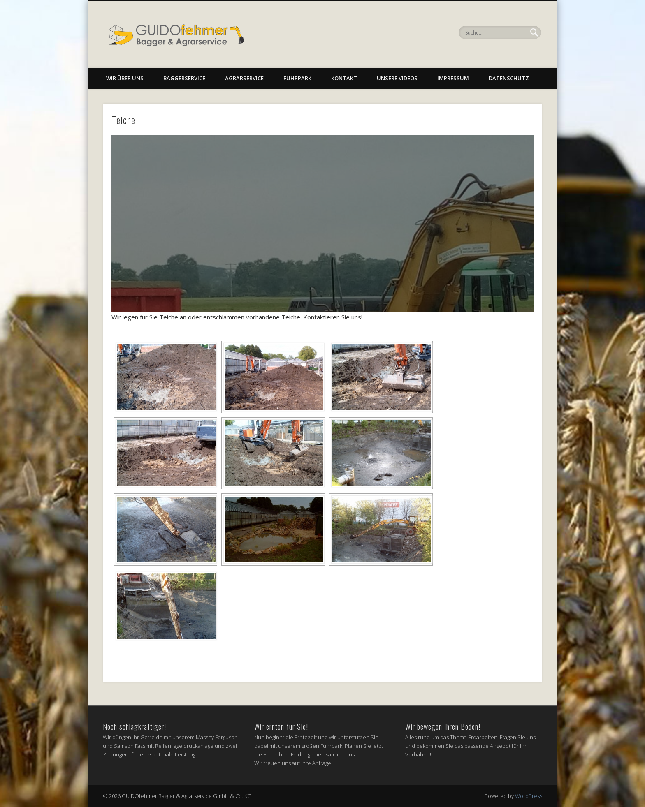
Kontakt (344, 78)
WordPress (528, 796)
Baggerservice (184, 78)
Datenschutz (509, 78)
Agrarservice (244, 78)
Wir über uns (125, 78)
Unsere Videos (397, 78)
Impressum (453, 78)
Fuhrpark (297, 78)
